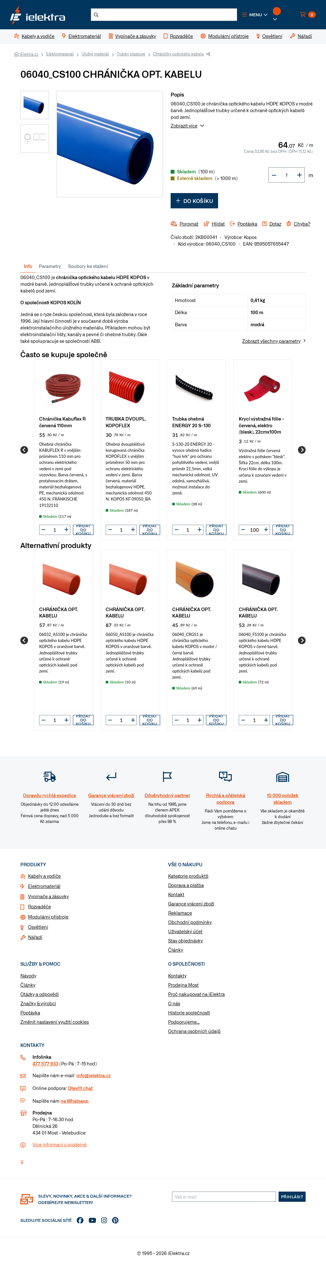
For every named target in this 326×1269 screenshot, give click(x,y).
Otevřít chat (80, 1088)
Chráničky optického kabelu (178, 54)
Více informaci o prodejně (59, 1144)
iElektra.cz (29, 54)
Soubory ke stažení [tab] (88, 266)
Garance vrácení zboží (191, 903)
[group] (63, 449)
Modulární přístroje (48, 916)
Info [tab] (28, 266)
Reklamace (180, 912)
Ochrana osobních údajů (194, 1031)
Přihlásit (292, 1196)
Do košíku (194, 201)
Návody (28, 975)
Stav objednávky (185, 940)
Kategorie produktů (188, 875)
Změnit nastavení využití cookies (54, 1021)
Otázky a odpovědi (39, 994)
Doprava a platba (186, 885)
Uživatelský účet (185, 931)
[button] (255, 14)
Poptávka (30, 1012)
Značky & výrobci (38, 1003)
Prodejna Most (183, 984)
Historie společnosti (189, 1012)
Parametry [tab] (50, 266)
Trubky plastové (131, 54)
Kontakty (177, 975)
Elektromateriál (60, 54)
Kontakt (176, 894)
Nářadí (35, 937)
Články (175, 949)
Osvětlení (38, 926)
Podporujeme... (184, 1021)
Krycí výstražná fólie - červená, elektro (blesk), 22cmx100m (261, 425)
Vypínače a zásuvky (48, 896)
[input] (54, 529)
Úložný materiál (95, 54)
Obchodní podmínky (190, 922)
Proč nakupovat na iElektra (196, 994)
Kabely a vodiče (44, 875)
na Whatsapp (74, 1100)
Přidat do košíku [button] (83, 530)
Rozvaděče (39, 906)
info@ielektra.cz (93, 1075)
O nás (174, 1003)
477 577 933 (45, 1063)
